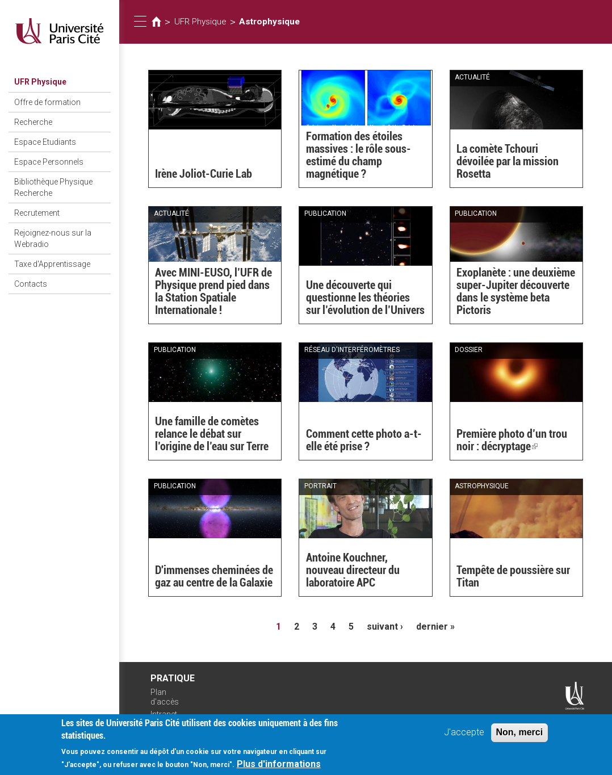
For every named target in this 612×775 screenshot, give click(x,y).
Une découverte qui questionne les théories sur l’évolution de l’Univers (365, 297)
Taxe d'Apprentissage (52, 264)
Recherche (33, 122)
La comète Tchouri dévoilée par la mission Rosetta (507, 161)
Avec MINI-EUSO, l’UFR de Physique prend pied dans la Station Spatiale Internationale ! (213, 291)
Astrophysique (269, 21)
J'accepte (464, 735)
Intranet (163, 714)
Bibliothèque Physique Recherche (53, 187)
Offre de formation (47, 102)
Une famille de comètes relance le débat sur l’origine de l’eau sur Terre (212, 433)
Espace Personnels (48, 161)
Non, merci (519, 735)
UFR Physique (40, 81)
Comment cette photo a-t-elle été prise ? (364, 440)
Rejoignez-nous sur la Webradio (52, 238)
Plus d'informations (279, 766)
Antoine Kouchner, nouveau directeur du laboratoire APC (353, 570)
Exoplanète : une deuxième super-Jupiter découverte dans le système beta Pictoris (515, 291)
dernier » (435, 626)
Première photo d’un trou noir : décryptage (511, 440)
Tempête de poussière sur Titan (513, 576)
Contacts (30, 283)
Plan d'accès (164, 697)
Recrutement (37, 212)
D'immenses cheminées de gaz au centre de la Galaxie (214, 576)
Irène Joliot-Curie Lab (203, 174)
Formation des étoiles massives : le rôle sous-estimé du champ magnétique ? (358, 155)
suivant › (385, 626)
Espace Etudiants (45, 141)
